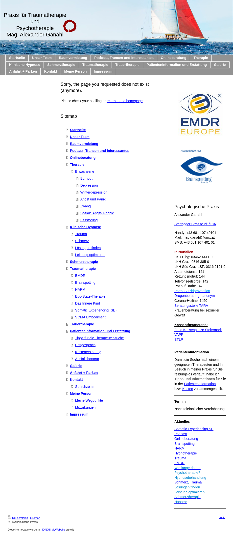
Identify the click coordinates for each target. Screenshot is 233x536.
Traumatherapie (83, 269)
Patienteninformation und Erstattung (100, 331)
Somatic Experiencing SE (193, 429)
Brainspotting (85, 282)
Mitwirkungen (85, 407)
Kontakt (76, 380)
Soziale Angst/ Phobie (97, 213)
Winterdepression (93, 192)
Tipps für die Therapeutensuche (99, 338)
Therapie (77, 165)
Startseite (78, 130)
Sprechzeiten (85, 387)
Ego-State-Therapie (90, 296)
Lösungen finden (88, 248)
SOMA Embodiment (90, 317)
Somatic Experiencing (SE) (95, 310)
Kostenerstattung (88, 352)
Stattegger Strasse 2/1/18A (195, 224)
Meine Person (81, 393)
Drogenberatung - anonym (194, 296)
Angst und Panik (93, 199)
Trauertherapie (82, 324)
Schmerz (82, 241)
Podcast (180, 434)
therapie (190, 453)
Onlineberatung (82, 158)
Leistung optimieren (90, 255)
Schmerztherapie (84, 262)
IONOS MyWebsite (53, 529)
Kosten (187, 389)
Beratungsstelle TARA (191, 306)
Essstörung (89, 220)
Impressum (79, 414)
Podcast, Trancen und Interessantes (99, 151)
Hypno (179, 453)
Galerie (76, 366)
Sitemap (35, 517)
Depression (89, 185)
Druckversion (18, 517)
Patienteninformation (200, 384)
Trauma (81, 234)
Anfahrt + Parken (84, 373)
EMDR (80, 276)
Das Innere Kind (87, 303)
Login (222, 517)
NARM (80, 289)
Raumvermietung (84, 144)
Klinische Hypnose (85, 227)
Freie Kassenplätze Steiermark (198, 330)
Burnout (86, 178)
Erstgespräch (85, 345)
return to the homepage (125, 101)
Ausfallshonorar (87, 359)
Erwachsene (84, 171)
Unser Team (80, 137)
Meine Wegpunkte (89, 400)
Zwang (85, 206)
